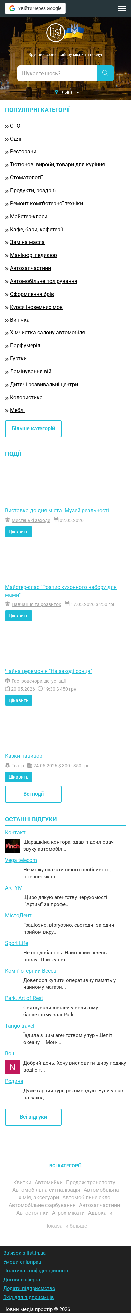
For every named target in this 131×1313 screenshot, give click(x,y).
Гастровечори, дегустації (39, 681)
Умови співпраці (23, 1262)
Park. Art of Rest (24, 998)
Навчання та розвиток (36, 604)
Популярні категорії (37, 110)
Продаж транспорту (91, 1182)
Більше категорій (33, 428)
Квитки (23, 1182)
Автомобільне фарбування (43, 1205)
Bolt (9, 1053)
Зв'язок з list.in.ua (24, 1253)
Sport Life (16, 943)
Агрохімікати (69, 1213)
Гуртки (18, 358)
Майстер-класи (28, 216)
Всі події (33, 794)
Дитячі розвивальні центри (44, 384)
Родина (14, 1081)
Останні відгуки (31, 819)
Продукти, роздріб (33, 190)
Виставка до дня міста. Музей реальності (57, 510)
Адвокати (101, 1213)
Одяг (16, 139)
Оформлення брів (32, 294)
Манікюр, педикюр (33, 255)
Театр (18, 765)
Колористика (26, 397)
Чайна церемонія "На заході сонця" (48, 671)
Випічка (20, 320)
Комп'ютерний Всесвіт (32, 971)
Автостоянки (33, 1213)
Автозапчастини (30, 268)
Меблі (17, 410)
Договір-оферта (21, 1280)
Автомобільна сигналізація (47, 1190)
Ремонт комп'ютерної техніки (46, 203)
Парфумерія (25, 345)
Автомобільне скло (87, 1197)
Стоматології (26, 177)
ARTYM (14, 888)
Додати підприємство (29, 1288)
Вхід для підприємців (28, 1297)
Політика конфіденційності (35, 1271)
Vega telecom (21, 860)
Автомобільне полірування (43, 281)
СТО (15, 126)
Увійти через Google (35, 8)
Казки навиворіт (25, 756)
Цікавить (19, 531)
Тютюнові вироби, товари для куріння (57, 164)
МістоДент (18, 915)
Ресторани (23, 151)
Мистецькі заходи (31, 520)
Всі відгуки (33, 1117)
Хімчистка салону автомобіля (47, 332)
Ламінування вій (30, 371)
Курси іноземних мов (36, 307)
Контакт (15, 832)
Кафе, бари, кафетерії (36, 229)
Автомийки (49, 1182)
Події (13, 454)
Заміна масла (27, 242)
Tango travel (19, 1026)
